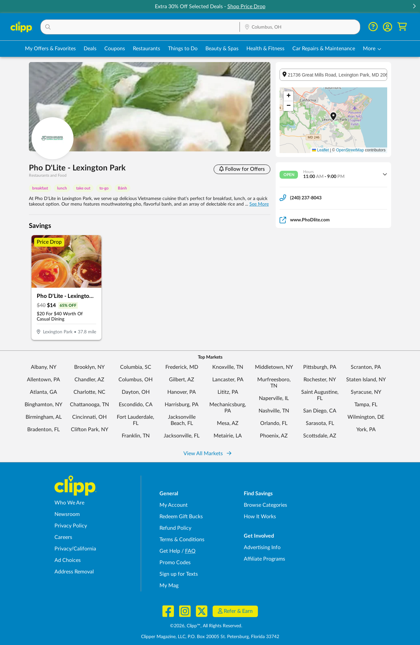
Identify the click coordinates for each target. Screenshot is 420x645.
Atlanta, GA (43, 392)
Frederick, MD (181, 367)
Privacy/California (75, 548)
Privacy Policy (70, 525)
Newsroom (67, 514)
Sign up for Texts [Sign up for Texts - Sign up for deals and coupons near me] (178, 574)
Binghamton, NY (43, 404)
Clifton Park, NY (89, 429)
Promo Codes (175, 562)
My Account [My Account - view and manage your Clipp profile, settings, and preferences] (173, 505)
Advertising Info (262, 547)
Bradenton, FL (43, 429)
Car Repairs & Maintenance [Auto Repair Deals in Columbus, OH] (323, 48)
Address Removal (74, 571)
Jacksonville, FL (182, 435)
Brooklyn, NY (89, 367)
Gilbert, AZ (181, 379)
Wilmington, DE (365, 417)
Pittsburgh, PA (319, 367)
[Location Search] (299, 27)
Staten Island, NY (366, 379)
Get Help (169, 551)
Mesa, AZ (228, 423)
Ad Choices (67, 560)
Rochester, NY (320, 379)
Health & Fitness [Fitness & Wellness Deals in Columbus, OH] (265, 48)
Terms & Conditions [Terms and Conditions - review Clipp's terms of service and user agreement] (181, 539)
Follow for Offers (242, 169)
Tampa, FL (365, 404)
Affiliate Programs (264, 559)
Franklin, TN (136, 435)
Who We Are (69, 502)
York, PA (366, 429)
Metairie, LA (228, 435)
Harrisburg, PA (182, 404)
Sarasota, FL (320, 423)
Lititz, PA (228, 392)
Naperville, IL (274, 398)
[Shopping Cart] (402, 26)
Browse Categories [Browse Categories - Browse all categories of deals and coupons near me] (265, 505)
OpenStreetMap (350, 150)
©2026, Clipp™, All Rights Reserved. (206, 626)
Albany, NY (43, 367)
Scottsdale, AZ (319, 435)
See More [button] (259, 204)
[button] (414, 7)
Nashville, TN (274, 410)
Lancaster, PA (227, 379)
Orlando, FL (273, 423)
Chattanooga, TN (89, 404)
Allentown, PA (43, 379)
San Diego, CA (319, 410)
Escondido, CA (136, 404)
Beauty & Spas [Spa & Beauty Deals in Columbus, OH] (222, 48)
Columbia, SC (135, 367)
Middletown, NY (274, 367)
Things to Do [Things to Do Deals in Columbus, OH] (183, 48)
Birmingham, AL (44, 417)
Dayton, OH (136, 392)
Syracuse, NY (366, 392)
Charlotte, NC (89, 392)
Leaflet (320, 150)
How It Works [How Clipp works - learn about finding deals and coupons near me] (260, 516)
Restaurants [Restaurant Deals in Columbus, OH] (146, 48)
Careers (63, 537)
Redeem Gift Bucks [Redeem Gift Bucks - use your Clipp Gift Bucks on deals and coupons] (181, 516)
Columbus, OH (135, 379)
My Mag (168, 585)
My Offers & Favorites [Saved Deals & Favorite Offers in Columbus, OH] (50, 48)
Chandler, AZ (89, 379)
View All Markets (207, 453)
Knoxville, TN (227, 367)
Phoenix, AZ (274, 435)
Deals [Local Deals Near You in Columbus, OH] (90, 48)
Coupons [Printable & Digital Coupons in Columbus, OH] (114, 48)
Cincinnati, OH (89, 417)
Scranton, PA (366, 367)
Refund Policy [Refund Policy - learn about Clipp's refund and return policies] (175, 528)
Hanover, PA (181, 392)
